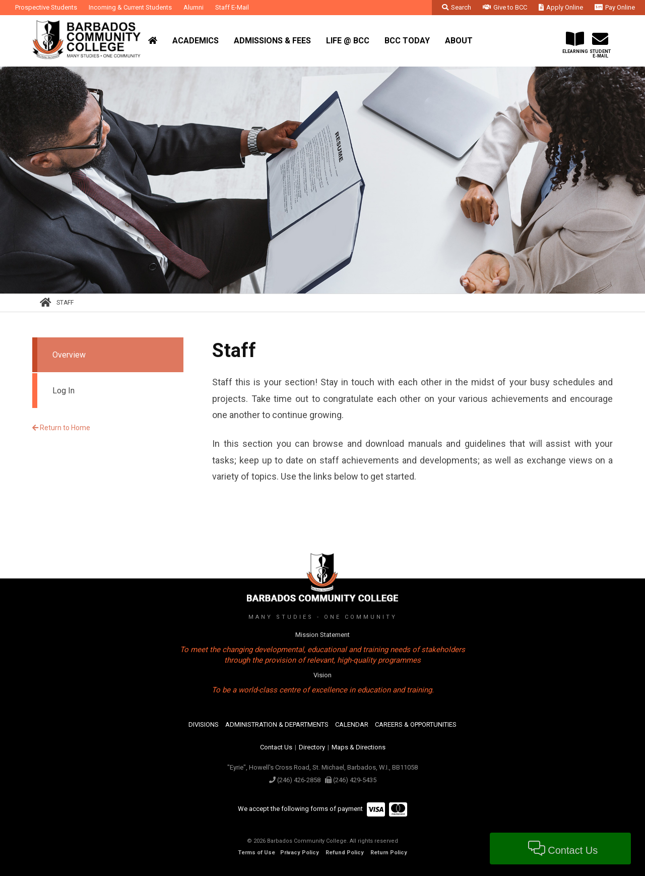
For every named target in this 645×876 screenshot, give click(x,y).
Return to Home (61, 428)
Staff (65, 302)
